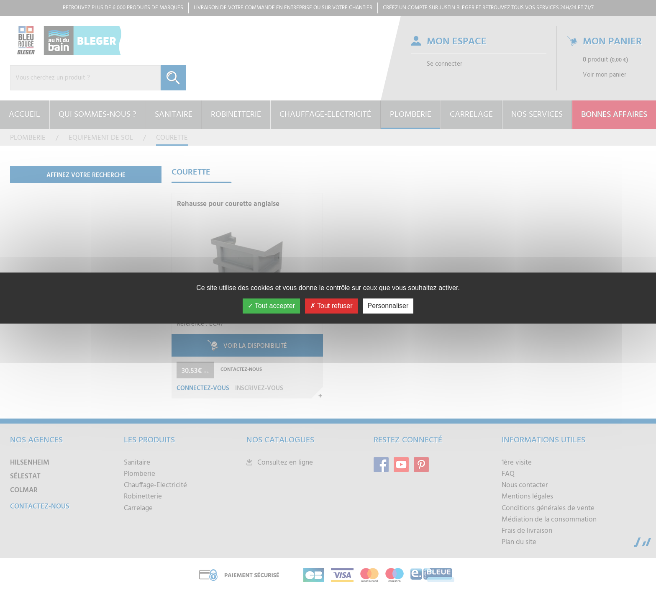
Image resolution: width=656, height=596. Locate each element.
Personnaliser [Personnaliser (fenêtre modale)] (388, 305)
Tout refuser (331, 305)
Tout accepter (271, 305)
